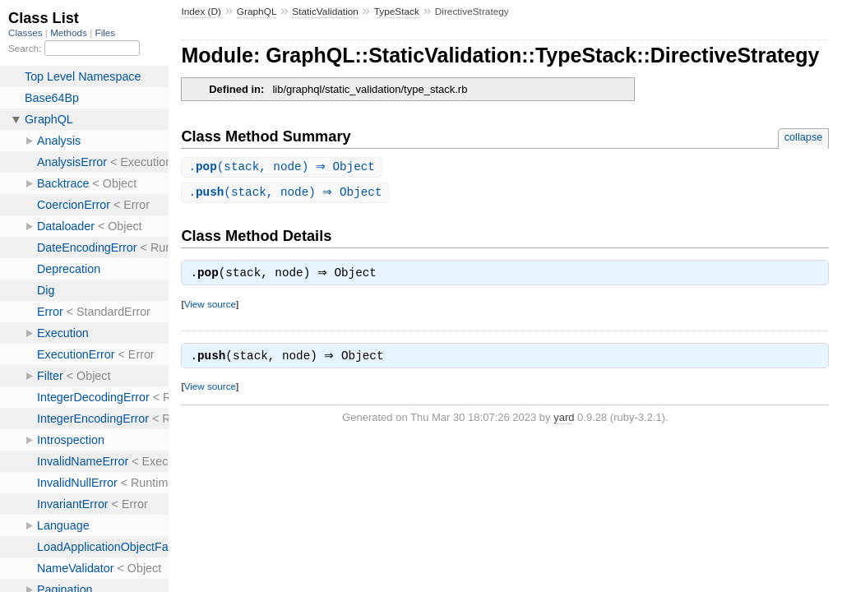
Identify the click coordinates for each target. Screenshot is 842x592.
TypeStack (396, 11)
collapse (803, 137)
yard (563, 422)
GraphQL (257, 11)
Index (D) (201, 11)
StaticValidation (325, 11)
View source (210, 307)
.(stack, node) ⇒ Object (283, 167)
